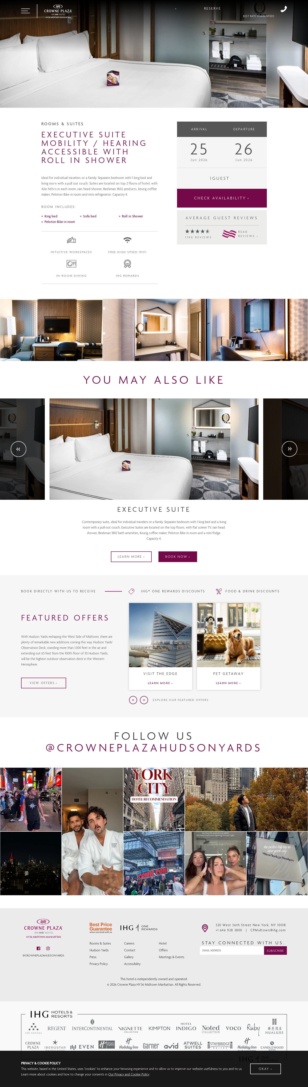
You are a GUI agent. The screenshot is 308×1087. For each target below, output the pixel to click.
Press (93, 963)
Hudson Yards (99, 956)
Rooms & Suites (100, 949)
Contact (129, 956)
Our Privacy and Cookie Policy (128, 1074)
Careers (129, 949)
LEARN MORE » (160, 710)
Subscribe (275, 957)
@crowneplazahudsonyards (43, 962)
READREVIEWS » (248, 255)
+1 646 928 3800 (283, 9)
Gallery (129, 963)
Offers (163, 956)
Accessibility (132, 970)
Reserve (251, 9)
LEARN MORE (126, 585)
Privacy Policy (99, 970)
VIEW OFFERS (63, 690)
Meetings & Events (171, 963)
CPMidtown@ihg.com (268, 937)
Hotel (163, 949)
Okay (264, 1069)
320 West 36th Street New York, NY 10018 (251, 932)
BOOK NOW (179, 585)
